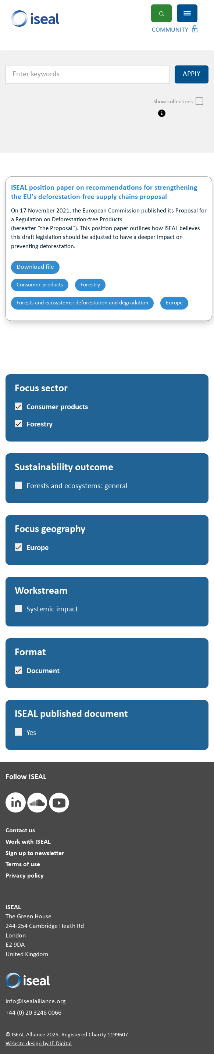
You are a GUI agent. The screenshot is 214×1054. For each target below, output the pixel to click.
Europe (174, 303)
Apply (191, 74)
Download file (35, 267)
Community (170, 29)
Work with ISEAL (28, 842)
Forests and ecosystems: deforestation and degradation (82, 303)
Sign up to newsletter (35, 853)
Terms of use (23, 864)
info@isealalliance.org (35, 1001)
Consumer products (40, 285)
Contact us (20, 830)
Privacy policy (25, 875)
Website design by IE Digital (39, 1044)
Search (161, 13)
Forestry (90, 285)
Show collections (178, 101)
